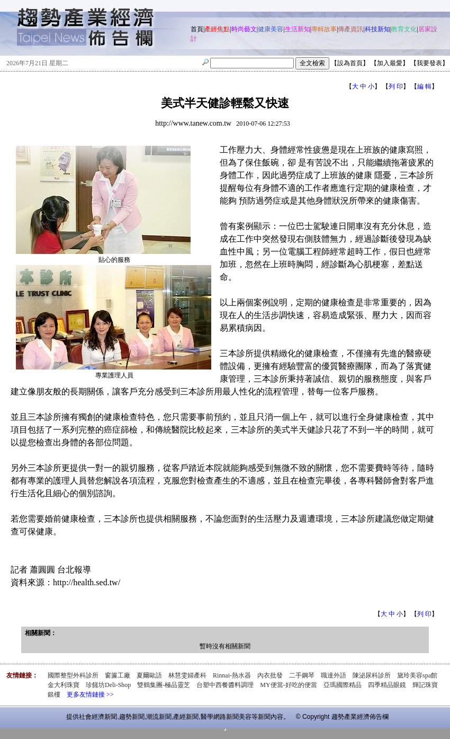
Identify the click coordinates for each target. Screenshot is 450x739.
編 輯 (424, 86)
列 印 (396, 86)
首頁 (197, 29)
